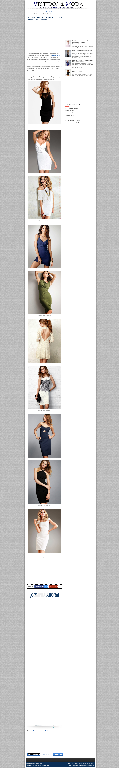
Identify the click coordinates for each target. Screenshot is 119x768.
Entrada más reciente (34, 754)
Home (28, 11)
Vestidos (33, 11)
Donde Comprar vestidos (71, 108)
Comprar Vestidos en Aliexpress (73, 118)
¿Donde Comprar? (74, 763)
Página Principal (46, 754)
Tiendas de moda (38, 763)
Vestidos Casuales (90, 763)
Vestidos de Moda (82, 763)
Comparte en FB (39, 586)
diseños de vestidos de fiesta (47, 74)
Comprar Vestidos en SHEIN (72, 120)
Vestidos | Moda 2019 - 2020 (43, 765)
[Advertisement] (44, 38)
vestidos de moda (56, 55)
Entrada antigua (57, 754)
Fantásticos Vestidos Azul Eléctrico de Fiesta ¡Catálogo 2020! (82, 61)
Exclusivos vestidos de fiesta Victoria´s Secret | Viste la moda (44, 18)
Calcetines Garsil (69, 115)
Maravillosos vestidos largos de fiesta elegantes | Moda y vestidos (82, 51)
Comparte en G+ (53, 586)
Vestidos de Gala (69, 110)
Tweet (46, 586)
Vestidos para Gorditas (71, 113)
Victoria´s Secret (50, 11)
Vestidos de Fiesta (40, 11)
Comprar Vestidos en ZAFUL (72, 122)
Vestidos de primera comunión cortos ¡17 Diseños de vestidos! (82, 41)
